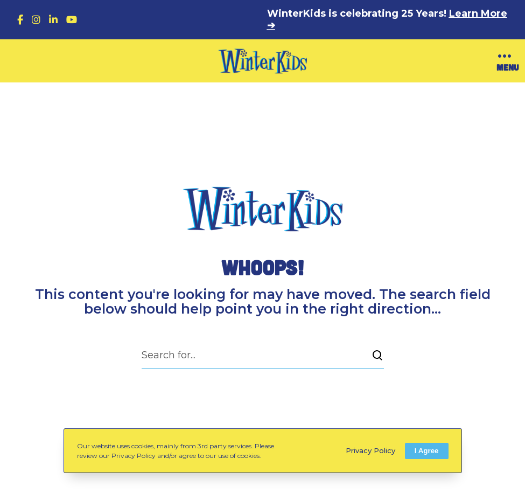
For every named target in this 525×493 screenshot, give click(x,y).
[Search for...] (263, 355)
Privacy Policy (370, 450)
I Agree (427, 451)
